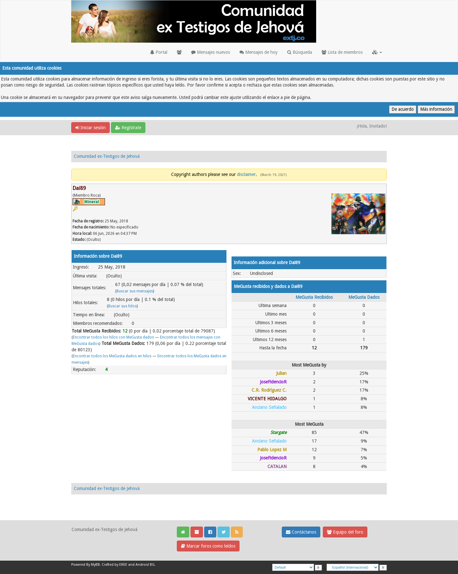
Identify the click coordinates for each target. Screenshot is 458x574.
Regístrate (128, 127)
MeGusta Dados (363, 297)
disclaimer (246, 174)
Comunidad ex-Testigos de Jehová (107, 156)
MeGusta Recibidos (314, 297)
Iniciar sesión (90, 127)
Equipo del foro (345, 532)
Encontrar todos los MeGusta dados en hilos (112, 356)
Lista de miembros (342, 52)
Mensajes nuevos (210, 52)
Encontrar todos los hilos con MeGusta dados (113, 337)
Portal (158, 52)
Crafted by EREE (114, 565)
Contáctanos (301, 532)
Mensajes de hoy (258, 52)
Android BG (145, 565)
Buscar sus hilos (122, 306)
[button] (377, 52)
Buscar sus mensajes (134, 291)
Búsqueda (299, 52)
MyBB (95, 565)
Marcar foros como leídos (208, 546)
